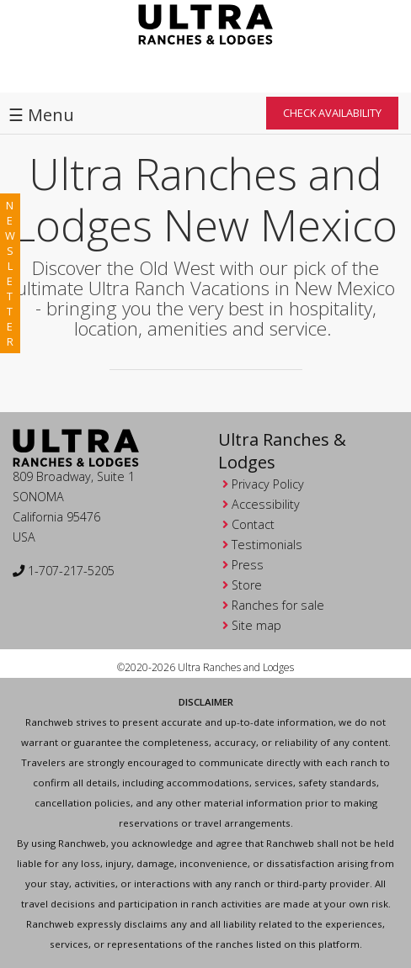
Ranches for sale (278, 605)
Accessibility (266, 504)
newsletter (10, 273)
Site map (256, 625)
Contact (253, 524)
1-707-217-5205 (64, 571)
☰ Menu (41, 114)
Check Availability (332, 112)
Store (247, 585)
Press (248, 565)
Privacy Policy (268, 484)
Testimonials (267, 545)
